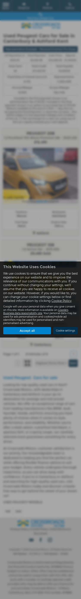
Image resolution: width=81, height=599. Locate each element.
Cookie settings (65, 330)
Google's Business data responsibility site (35, 311)
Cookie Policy (61, 301)
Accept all (27, 331)
